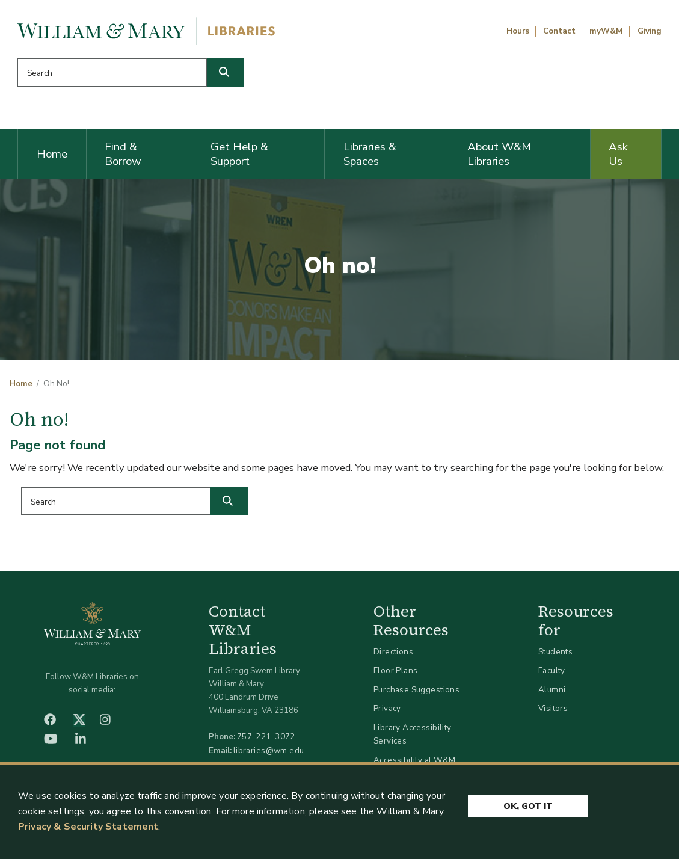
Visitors (553, 708)
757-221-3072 (266, 736)
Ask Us (618, 154)
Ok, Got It (528, 806)
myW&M (606, 31)
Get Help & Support (239, 154)
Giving (650, 31)
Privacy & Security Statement (88, 827)
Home (52, 154)
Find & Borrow (123, 154)
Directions (393, 651)
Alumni (552, 689)
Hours (517, 31)
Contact (559, 31)
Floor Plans (395, 670)
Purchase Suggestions (416, 689)
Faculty (551, 670)
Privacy (387, 708)
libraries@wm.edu (268, 750)
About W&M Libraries (499, 154)
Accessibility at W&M (414, 760)
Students (555, 651)
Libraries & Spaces (369, 154)
